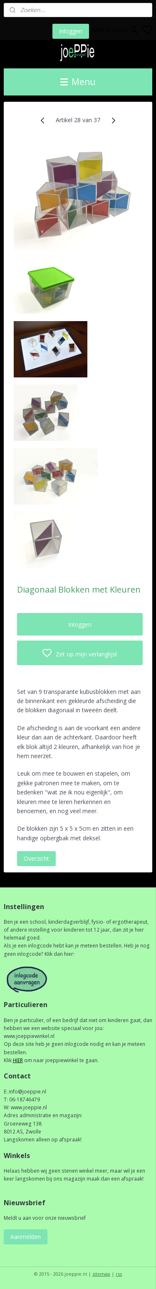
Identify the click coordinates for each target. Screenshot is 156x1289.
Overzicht (36, 859)
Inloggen (70, 31)
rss (119, 1274)
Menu (78, 82)
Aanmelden (25, 1237)
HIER (18, 1060)
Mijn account (115, 30)
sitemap (101, 1274)
